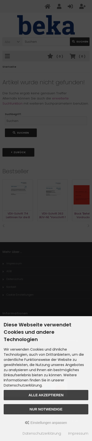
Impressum (78, 433)
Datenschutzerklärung (42, 433)
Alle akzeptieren (46, 395)
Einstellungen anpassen (46, 423)
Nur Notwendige (45, 409)
